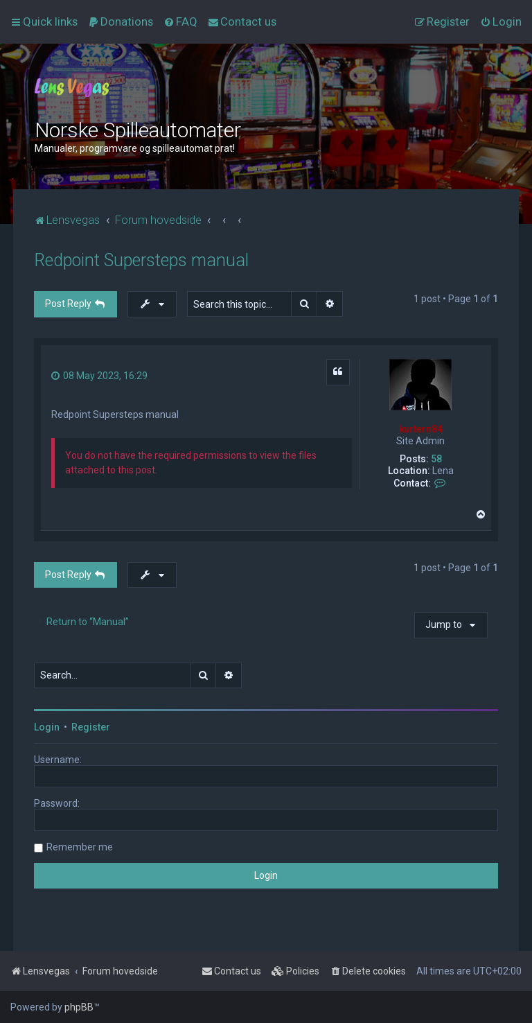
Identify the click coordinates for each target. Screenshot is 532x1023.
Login (47, 727)
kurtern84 (421, 429)
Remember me (79, 846)
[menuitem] (120, 21)
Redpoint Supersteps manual (141, 260)
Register (90, 727)
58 (436, 458)
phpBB (79, 1007)
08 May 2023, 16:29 (99, 375)
